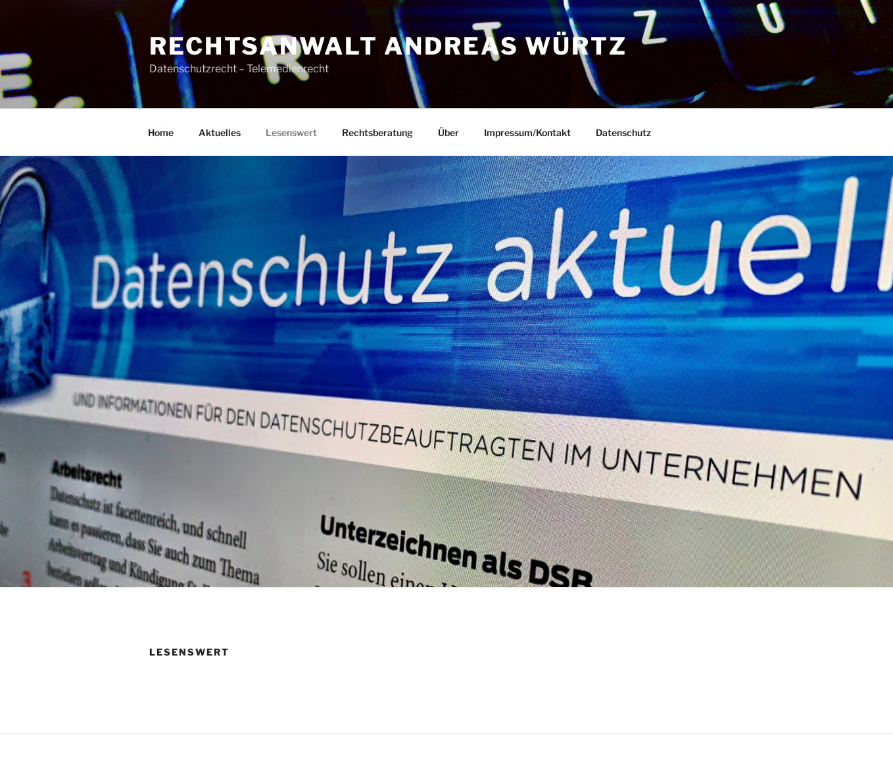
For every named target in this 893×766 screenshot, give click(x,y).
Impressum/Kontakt (527, 132)
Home (161, 132)
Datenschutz (623, 132)
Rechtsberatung (377, 132)
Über (448, 132)
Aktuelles (220, 132)
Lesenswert (291, 132)
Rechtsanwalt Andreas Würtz (388, 46)
